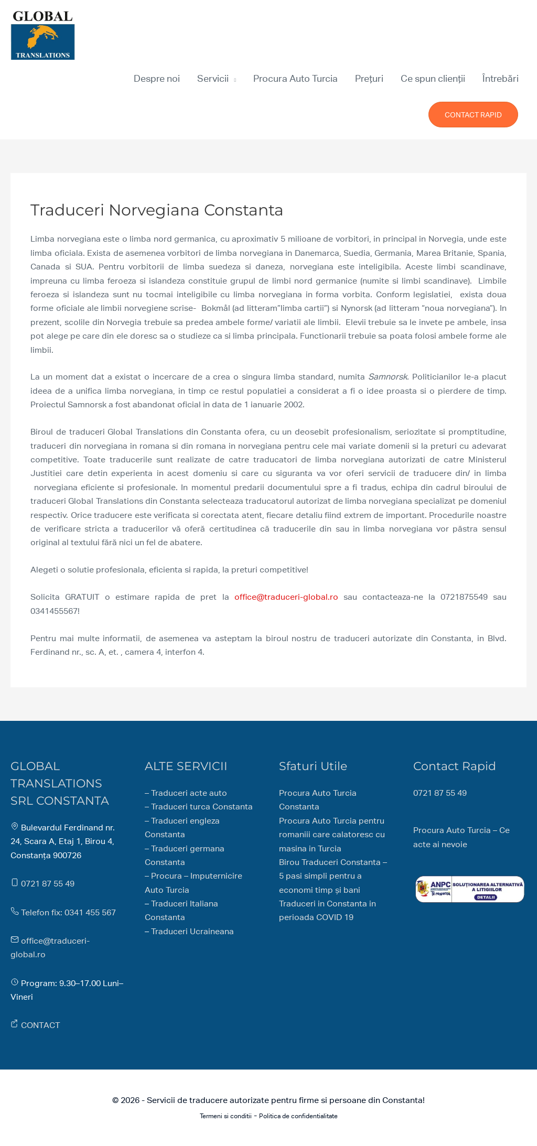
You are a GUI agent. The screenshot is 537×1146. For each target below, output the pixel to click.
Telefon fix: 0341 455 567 (68, 912)
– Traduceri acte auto (186, 793)
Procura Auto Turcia (295, 78)
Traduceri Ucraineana (192, 931)
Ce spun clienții (433, 78)
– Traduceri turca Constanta (199, 807)
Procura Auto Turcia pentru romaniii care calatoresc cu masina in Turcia (332, 834)
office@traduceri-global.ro (286, 597)
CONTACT (40, 1025)
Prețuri (369, 78)
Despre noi (157, 78)
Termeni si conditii (226, 1116)
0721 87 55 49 (47, 884)
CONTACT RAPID (473, 115)
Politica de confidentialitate (298, 1116)
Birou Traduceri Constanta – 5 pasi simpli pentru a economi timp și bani (333, 876)
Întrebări (500, 78)
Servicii (213, 78)
